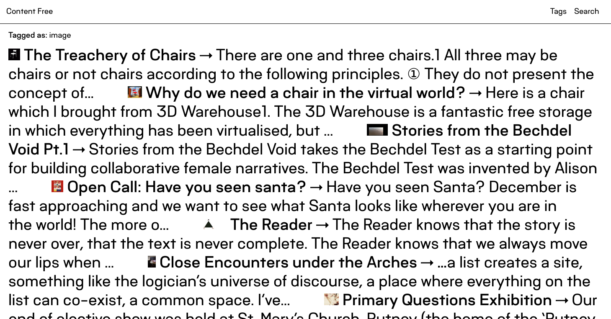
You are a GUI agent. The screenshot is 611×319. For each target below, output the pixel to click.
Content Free (29, 11)
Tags (558, 11)
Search (586, 11)
